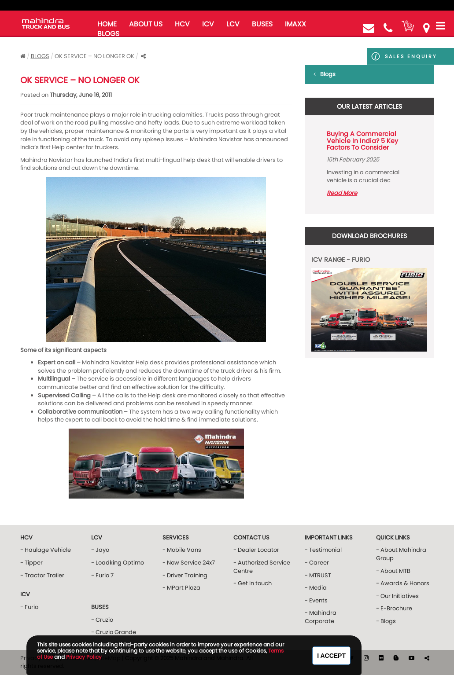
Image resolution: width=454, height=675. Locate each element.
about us (145, 24)
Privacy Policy (84, 656)
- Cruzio (102, 620)
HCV (182, 24)
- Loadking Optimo (117, 562)
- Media (316, 587)
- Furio (29, 607)
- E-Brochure (394, 608)
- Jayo (100, 550)
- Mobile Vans (181, 550)
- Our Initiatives (397, 596)
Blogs (40, 56)
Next (427, 165)
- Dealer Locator (256, 550)
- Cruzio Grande (113, 632)
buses (262, 24)
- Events (316, 600)
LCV (233, 24)
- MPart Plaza (181, 587)
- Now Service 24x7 (188, 562)
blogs (108, 33)
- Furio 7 (102, 575)
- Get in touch (252, 583)
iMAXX (295, 24)
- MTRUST (318, 575)
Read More (342, 193)
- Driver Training (184, 575)
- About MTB (393, 571)
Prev (312, 165)
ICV (208, 24)
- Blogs (386, 621)
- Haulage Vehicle (45, 550)
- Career (317, 562)
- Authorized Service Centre (261, 566)
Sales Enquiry (409, 56)
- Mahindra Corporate (320, 617)
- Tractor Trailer (42, 575)
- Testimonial (323, 550)
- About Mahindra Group (401, 554)
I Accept (331, 655)
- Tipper (31, 562)
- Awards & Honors (402, 583)
